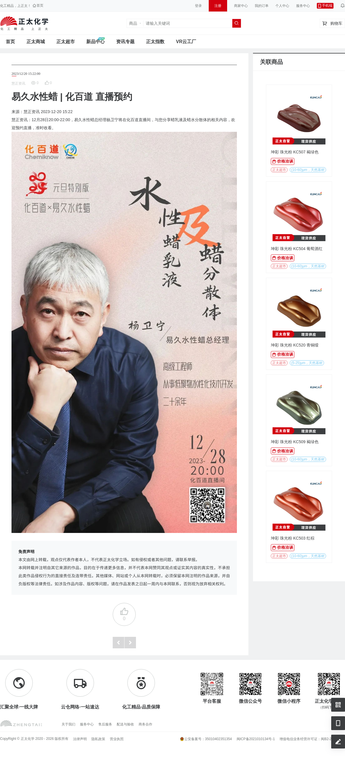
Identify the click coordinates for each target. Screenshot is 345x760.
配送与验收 (125, 724)
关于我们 (68, 724)
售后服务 (105, 724)
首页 (10, 41)
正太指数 (155, 41)
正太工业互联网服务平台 (24, 23)
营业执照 (117, 739)
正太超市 (65, 41)
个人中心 (282, 6)
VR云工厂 (186, 41)
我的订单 (262, 6)
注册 (217, 6)
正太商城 (35, 41)
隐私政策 (98, 739)
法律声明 (80, 739)
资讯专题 (125, 41)
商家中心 (241, 6)
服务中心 (303, 6)
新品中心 (95, 41)
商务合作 (145, 724)
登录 (198, 6)
